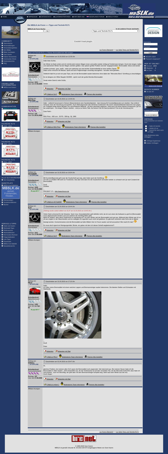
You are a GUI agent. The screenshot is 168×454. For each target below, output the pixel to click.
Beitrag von (32, 55)
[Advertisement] (10, 215)
